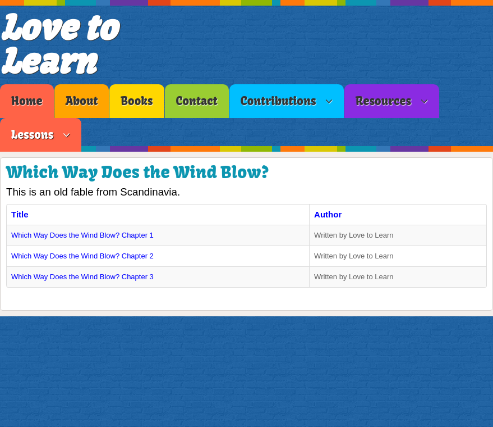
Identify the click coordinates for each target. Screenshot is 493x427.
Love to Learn (58, 45)
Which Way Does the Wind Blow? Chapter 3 (82, 276)
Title (20, 214)
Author (328, 214)
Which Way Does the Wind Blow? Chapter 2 (82, 256)
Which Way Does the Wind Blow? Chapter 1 (82, 235)
